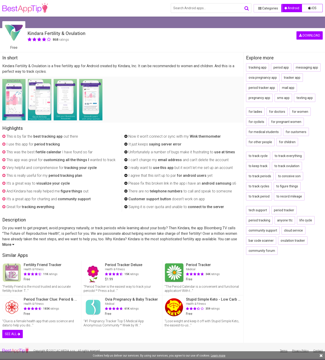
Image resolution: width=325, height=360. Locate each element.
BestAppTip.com (25, 8)
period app (281, 67)
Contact (318, 350)
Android (291, 8)
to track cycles (259, 186)
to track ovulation (286, 166)
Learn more (218, 355)
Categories (266, 8)
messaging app (307, 67)
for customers (296, 132)
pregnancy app (259, 98)
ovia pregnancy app (263, 77)
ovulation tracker (293, 240)
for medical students (264, 132)
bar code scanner (261, 240)
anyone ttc (285, 220)
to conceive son (289, 176)
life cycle (305, 220)
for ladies (255, 111)
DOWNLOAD (309, 34)
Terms (283, 350)
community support (263, 230)
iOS (312, 8)
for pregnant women (286, 122)
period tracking (259, 220)
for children (287, 142)
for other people (260, 142)
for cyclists (256, 122)
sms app (283, 98)
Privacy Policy (300, 350)
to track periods (260, 176)
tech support (258, 210)
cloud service (293, 230)
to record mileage (289, 196)
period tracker (284, 210)
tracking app (258, 67)
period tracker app (262, 88)
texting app (304, 98)
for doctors (277, 111)
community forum (262, 251)
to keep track (258, 166)
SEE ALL (12, 334)
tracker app (292, 77)
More (8, 244)
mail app (288, 88)
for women (300, 111)
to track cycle (258, 156)
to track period (259, 196)
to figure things (287, 186)
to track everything (288, 156)
